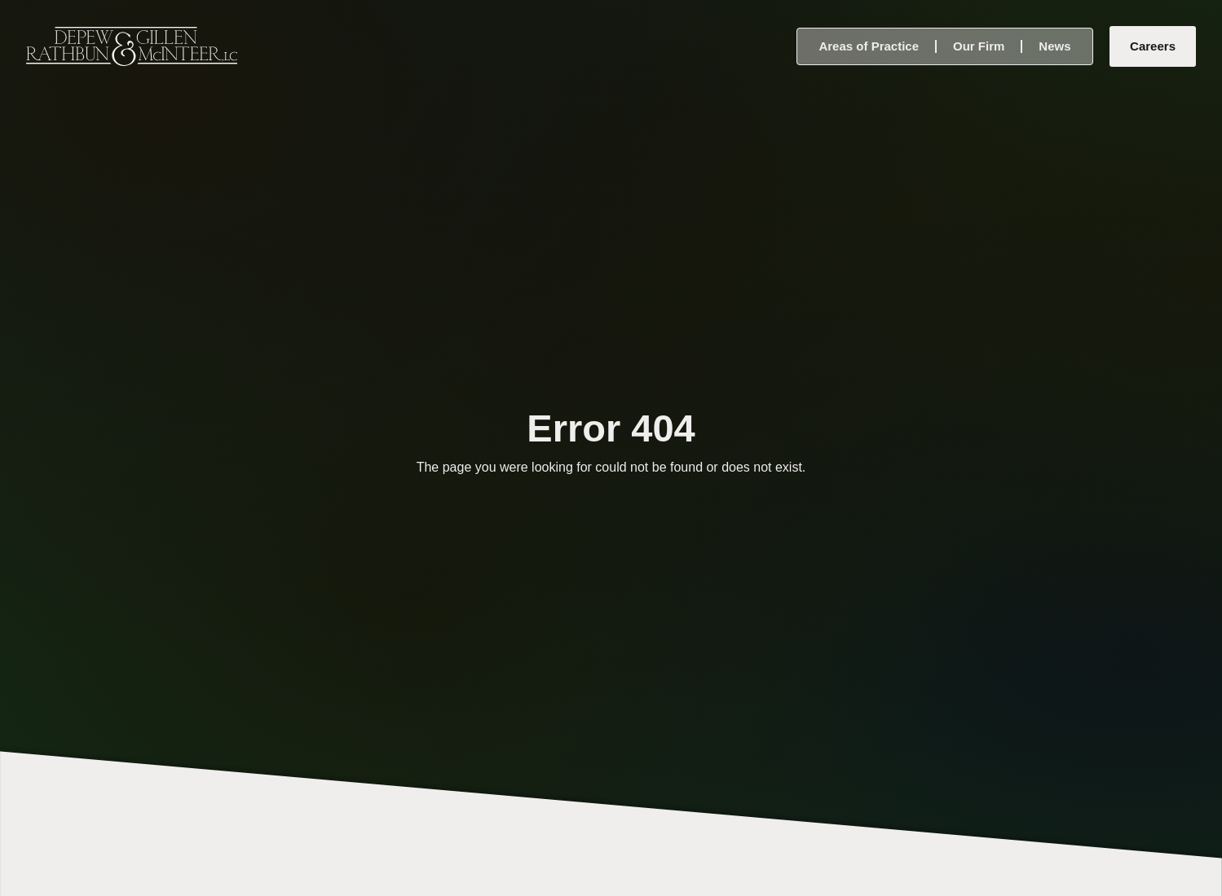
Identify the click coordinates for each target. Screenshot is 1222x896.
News (1054, 46)
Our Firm (978, 46)
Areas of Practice (868, 46)
